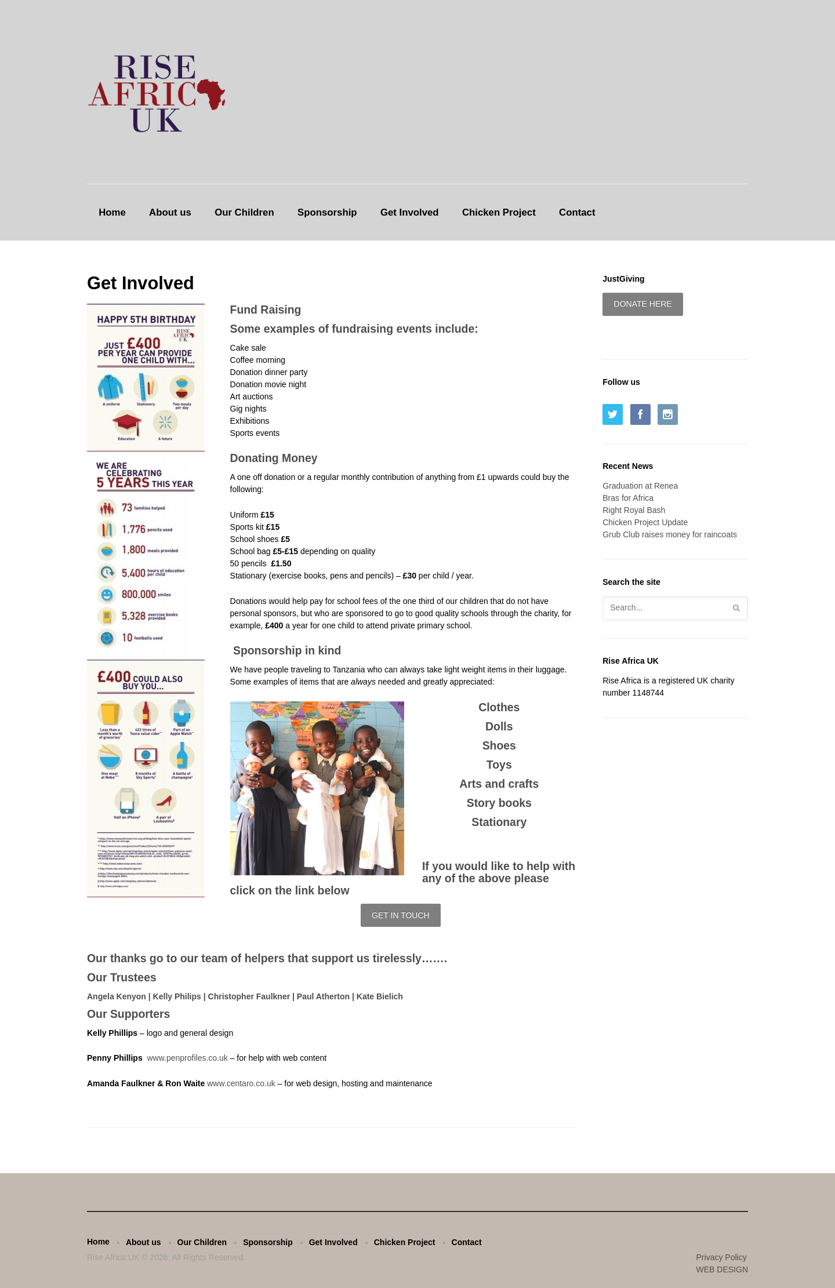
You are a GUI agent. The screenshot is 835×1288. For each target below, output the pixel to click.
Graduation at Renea (640, 485)
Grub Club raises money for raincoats (669, 534)
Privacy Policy (721, 1257)
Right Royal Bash (633, 510)
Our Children (244, 212)
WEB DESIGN (722, 1269)
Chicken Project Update (645, 522)
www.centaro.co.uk (241, 1083)
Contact (577, 212)
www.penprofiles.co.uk (188, 1058)
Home (112, 212)
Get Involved (409, 212)
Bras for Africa (628, 498)
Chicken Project (499, 212)
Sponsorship (327, 212)
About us (170, 212)
